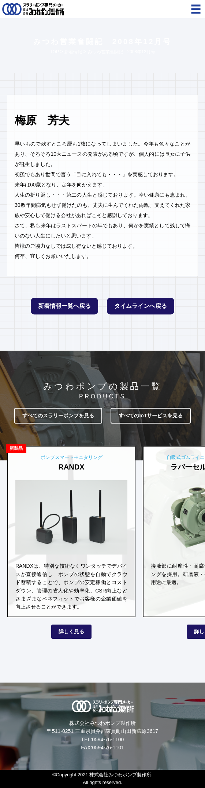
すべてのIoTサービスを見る (151, 415)
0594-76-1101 (108, 747)
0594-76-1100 (108, 739)
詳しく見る (71, 631)
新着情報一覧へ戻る (64, 306)
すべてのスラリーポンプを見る (58, 415)
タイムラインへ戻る (140, 306)
